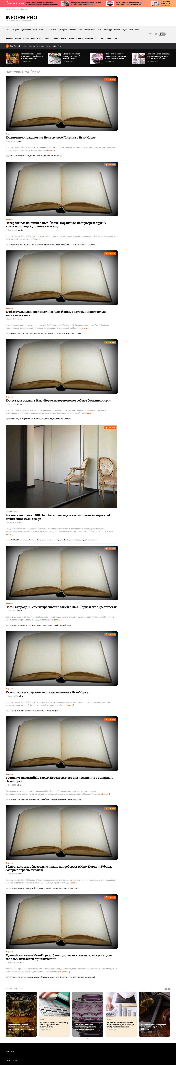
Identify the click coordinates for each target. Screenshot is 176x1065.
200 (17, 540)
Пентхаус (78, 540)
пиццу (49, 710)
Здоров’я (72, 30)
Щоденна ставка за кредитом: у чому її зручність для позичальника (95, 3)
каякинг (52, 977)
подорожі (46, 156)
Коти (99, 30)
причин (53, 156)
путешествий (71, 799)
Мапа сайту (10, 1051)
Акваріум (15, 30)
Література (107, 30)
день (13, 156)
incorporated (46, 540)
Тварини (55, 38)
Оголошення (134, 30)
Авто (7, 30)
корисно (60, 540)
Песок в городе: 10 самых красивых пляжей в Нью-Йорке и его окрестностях (61, 607)
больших (14, 419)
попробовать (74, 888)
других (28, 244)
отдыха (52, 419)
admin (20, 141)
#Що (55, 46)
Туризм (71, 38)
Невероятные (55, 244)
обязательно (44, 888)
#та (38, 46)
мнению (47, 244)
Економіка (53, 30)
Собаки (46, 38)
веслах (13, 977)
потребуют (67, 419)
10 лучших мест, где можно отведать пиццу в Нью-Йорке (47, 692)
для (20, 419)
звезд (34, 244)
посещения (62, 799)
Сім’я (39, 38)
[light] (160, 34)
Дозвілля (42, 30)
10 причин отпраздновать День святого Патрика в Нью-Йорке (51, 137)
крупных (40, 244)
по (71, 244)
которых (26, 333)
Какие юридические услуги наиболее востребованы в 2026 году (153, 1027)
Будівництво (26, 30)
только (78, 333)
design (39, 540)
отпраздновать (30, 156)
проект (84, 540)
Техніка (63, 38)
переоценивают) (55, 888)
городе (13, 625)
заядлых (30, 977)
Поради (18, 38)
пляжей (55, 625)
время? (14, 799)
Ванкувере (15, 244)
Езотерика (89, 38)
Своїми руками (29, 38)
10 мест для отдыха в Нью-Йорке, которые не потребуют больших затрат (58, 400)
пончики (83, 244)
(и (12, 888)
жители (13, 333)
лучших (17, 710)
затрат (24, 419)
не (39, 419)
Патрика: (39, 156)
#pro (59, 46)
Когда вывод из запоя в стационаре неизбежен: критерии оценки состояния (51, 3)
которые (30, 419)
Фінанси (79, 38)
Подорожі (9, 38)
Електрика (63, 30)
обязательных (62, 333)
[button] (166, 989)
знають (19, 333)
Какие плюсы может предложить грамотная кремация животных (138, 3)
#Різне (25, 46)
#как (43, 46)
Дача (35, 30)
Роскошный (92, 540)
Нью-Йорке (20, 156)
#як (34, 46)
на (67, 977)
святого (60, 156)
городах (22, 244)
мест (36, 419)
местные (44, 333)
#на (30, 46)
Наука (124, 30)
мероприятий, (35, 333)
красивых (23, 625)
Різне (109, 38)
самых (68, 625)
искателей (38, 977)
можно (27, 710)
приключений (90, 977)
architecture (24, 540)
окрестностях (41, 625)
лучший (58, 977)
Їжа (96, 38)
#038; (13, 540)
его (18, 625)
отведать (42, 710)
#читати (49, 46)
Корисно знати (90, 30)
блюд (15, 888)
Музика (117, 30)
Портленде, (91, 244)
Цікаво (115, 38)
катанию (46, 977)
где (12, 710)
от (73, 540)
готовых (20, 977)
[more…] (51, 150)
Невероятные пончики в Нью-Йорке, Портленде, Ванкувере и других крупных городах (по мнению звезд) (56, 224)
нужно (27, 888)
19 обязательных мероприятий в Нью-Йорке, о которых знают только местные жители (56, 313)
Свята (102, 38)
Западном (24, 799)
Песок (49, 625)
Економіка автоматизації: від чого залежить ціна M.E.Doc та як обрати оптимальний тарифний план (158, 58)
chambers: (32, 540)
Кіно (80, 30)
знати (54, 540)
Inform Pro (21, 17)
